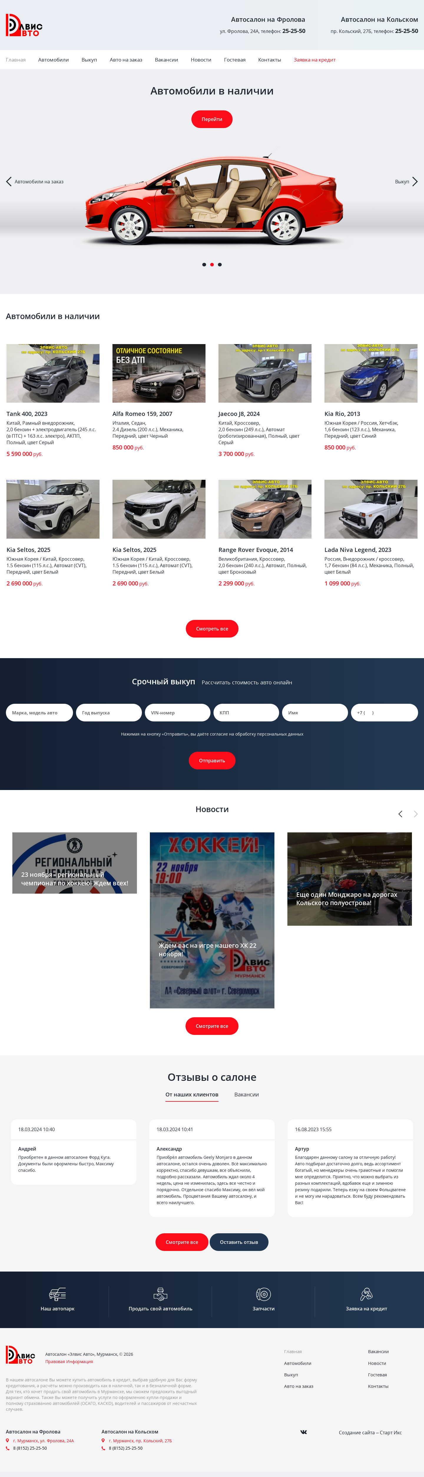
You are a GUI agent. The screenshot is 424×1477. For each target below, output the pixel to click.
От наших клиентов (191, 1094)
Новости (201, 59)
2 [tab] (212, 264)
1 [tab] (204, 265)
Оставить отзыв (239, 1242)
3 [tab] (220, 265)
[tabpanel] (212, 181)
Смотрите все (212, 1026)
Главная (16, 59)
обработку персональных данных (269, 734)
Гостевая (235, 59)
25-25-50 (293, 31)
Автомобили (53, 59)
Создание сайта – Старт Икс (370, 1436)
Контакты (269, 59)
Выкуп (89, 59)
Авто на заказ (126, 59)
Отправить (212, 760)
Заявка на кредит (315, 59)
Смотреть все (212, 628)
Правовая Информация (69, 1367)
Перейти (212, 119)
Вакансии (166, 59)
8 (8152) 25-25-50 (30, 1453)
